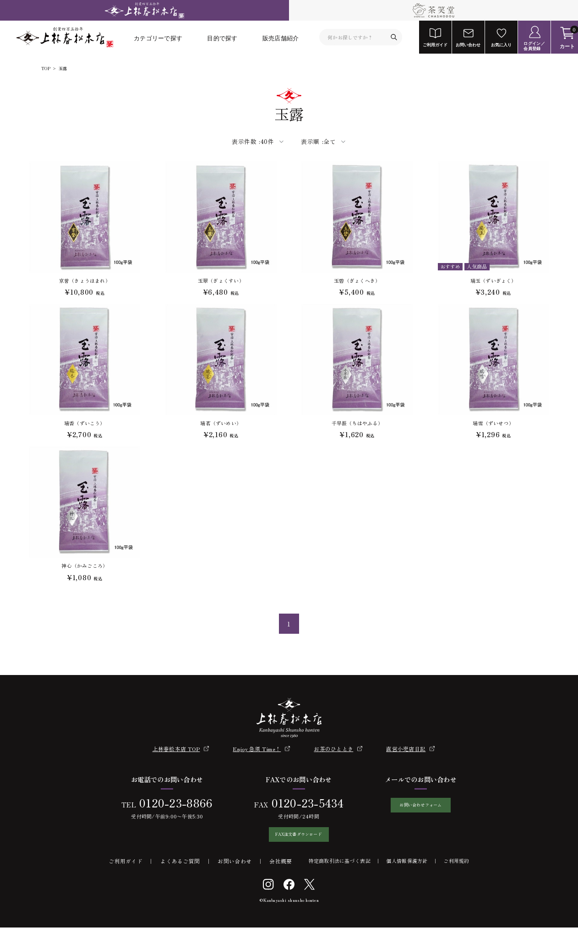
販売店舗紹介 (280, 38)
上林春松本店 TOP (176, 748)
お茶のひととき (333, 748)
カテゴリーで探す (158, 38)
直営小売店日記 (405, 748)
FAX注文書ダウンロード (293, 837)
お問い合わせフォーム (420, 807)
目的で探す (222, 38)
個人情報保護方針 (406, 866)
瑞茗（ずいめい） (220, 423)
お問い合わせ (234, 867)
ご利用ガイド (125, 867)
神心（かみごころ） (84, 565)
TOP (45, 68)
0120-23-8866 (170, 803)
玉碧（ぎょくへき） (357, 280)
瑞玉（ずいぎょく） (493, 280)
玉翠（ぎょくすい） (221, 280)
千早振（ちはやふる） (357, 423)
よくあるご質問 (180, 867)
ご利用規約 (456, 866)
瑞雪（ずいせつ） (493, 423)
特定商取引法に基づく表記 (340, 866)
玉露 (63, 68)
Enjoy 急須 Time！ (257, 748)
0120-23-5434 (302, 803)
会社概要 (280, 867)
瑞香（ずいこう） (84, 423)
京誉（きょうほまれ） (84, 280)
